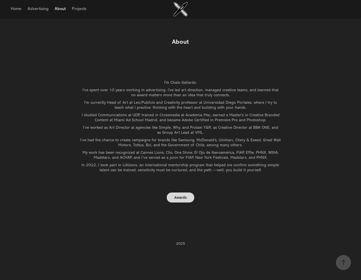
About (60, 8)
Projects (79, 8)
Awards (180, 198)
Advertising (38, 8)
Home (16, 8)
